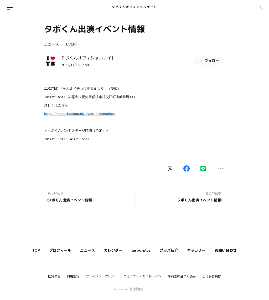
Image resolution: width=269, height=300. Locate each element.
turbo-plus (143, 250)
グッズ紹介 (175, 250)
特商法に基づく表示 (182, 276)
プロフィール (50, 250)
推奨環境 (54, 276)
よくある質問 (211, 276)
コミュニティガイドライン (142, 276)
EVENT (72, 44)
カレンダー (111, 250)
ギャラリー (206, 250)
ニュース (51, 44)
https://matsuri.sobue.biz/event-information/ (79, 114)
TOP (22, 250)
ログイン (253, 7)
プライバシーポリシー (101, 276)
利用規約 (73, 276)
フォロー (209, 60)
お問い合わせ (240, 250)
